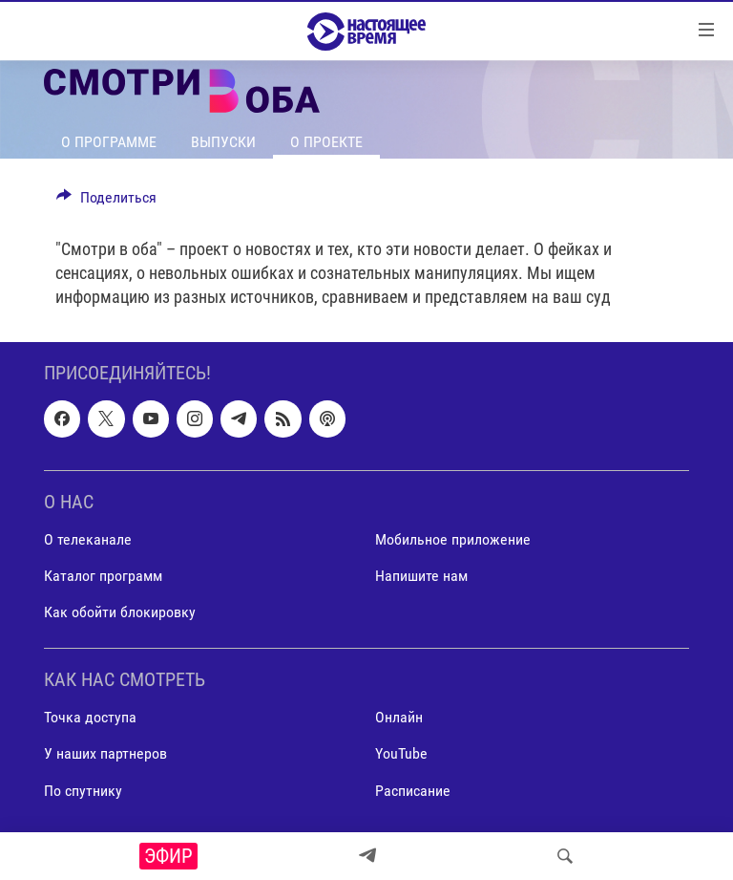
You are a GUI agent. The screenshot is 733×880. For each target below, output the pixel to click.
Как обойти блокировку (120, 612)
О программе (109, 142)
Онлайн (399, 717)
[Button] (106, 202)
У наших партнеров (105, 753)
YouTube (401, 753)
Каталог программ (103, 576)
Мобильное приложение (453, 539)
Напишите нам (421, 576)
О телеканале (88, 539)
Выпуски (223, 142)
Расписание (412, 790)
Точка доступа (90, 717)
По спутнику (83, 790)
